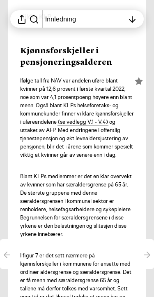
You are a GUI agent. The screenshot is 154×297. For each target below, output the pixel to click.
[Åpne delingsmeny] (22, 19)
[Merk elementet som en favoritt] (139, 81)
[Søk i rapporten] (34, 19)
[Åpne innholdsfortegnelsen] (84, 19)
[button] (82, 121)
